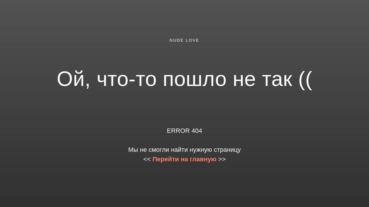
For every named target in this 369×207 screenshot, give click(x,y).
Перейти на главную (184, 159)
